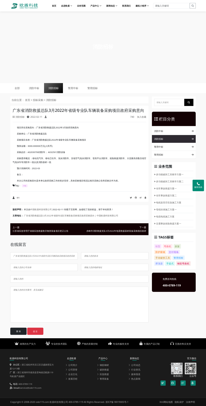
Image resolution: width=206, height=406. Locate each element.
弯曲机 (167, 246)
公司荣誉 (71, 369)
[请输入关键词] (171, 5)
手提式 (170, 263)
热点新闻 (134, 378)
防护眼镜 (160, 252)
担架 (177, 246)
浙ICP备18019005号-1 (116, 402)
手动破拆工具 (163, 257)
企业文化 (71, 374)
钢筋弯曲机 (183, 263)
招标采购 (38, 100)
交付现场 (174, 252)
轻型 (158, 246)
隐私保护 (179, 402)
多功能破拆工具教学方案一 (169, 174)
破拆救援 (103, 369)
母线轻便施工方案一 (165, 209)
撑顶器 (159, 263)
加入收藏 (141, 116)
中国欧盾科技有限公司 (41, 209)
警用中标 (73, 88)
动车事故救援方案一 (165, 188)
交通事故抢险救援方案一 (167, 223)
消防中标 (34, 88)
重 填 (18, 331)
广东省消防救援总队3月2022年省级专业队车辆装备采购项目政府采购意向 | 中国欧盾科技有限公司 (71, 215)
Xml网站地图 (166, 402)
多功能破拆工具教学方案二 (169, 181)
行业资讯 (134, 369)
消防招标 (53, 88)
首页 (54, 5)
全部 (17, 88)
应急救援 (103, 374)
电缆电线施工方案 (164, 216)
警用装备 (103, 378)
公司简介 (71, 365)
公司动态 (134, 365)
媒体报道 (134, 374)
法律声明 (190, 402)
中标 (24, 186)
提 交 (35, 331)
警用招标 (92, 88)
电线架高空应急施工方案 (167, 202)
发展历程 (71, 378)
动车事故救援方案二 (165, 195)
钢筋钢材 (103, 365)
